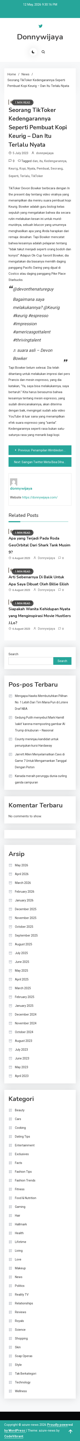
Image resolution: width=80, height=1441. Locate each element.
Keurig (13, 168)
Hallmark (21, 1224)
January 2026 (24, 900)
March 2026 (23, 883)
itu (41, 161)
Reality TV (22, 1294)
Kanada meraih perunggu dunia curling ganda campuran (41, 779)
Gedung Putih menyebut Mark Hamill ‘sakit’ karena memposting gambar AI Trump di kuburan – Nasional (40, 724)
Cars (18, 1119)
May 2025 (21, 970)
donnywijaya (45, 153)
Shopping (21, 1338)
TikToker (37, 176)
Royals (19, 1321)
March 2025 (23, 988)
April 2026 (22, 874)
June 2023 (22, 1058)
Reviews (20, 1312)
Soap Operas (23, 1356)
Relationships (24, 1303)
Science (20, 1329)
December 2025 (25, 909)
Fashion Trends (25, 1180)
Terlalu (25, 176)
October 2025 (24, 926)
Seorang (57, 168)
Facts (18, 1163)
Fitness (20, 1189)
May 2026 (21, 865)
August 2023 (23, 1041)
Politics (20, 1285)
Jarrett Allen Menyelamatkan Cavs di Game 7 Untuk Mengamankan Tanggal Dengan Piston (41, 761)
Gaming (20, 1206)
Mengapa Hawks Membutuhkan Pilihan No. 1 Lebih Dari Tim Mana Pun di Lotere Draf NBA (41, 702)
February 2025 (24, 997)
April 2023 (22, 1076)
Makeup (20, 1268)
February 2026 (24, 891)
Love (18, 1259)
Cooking (20, 1127)
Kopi (22, 168)
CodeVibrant (13, 1436)
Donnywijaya (40, 37)
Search (13, 654)
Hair (17, 1215)
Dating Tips (22, 1136)
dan (35, 161)
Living (19, 1250)
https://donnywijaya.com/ (40, 497)
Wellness (21, 1391)
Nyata (31, 168)
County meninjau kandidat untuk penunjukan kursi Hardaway (36, 742)
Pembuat (43, 168)
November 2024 (25, 1023)
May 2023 (21, 1067)
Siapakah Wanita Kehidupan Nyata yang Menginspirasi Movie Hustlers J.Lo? (40, 615)
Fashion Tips (23, 1171)
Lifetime (20, 1242)
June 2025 (22, 962)
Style (18, 1364)
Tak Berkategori (25, 1373)
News (18, 1277)
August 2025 (23, 944)
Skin (18, 1347)
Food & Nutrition (25, 1198)
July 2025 (21, 953)
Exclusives (22, 1154)
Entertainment (25, 1145)
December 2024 (25, 1014)
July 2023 (21, 1049)
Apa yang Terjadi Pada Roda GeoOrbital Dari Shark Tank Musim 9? (39, 545)
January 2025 (24, 1005)
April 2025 (22, 979)
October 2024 (24, 1032)
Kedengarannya (55, 161)
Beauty (20, 1110)
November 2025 (25, 918)
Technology (23, 1382)
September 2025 (26, 935)
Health (19, 1233)
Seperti (14, 176)
